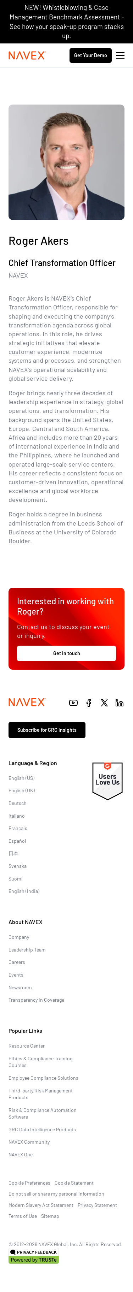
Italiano (17, 816)
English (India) (24, 891)
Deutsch (18, 803)
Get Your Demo (90, 55)
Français (18, 828)
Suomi (16, 879)
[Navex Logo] (27, 55)
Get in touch (66, 653)
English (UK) (22, 790)
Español (17, 841)
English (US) (21, 778)
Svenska (18, 866)
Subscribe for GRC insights (47, 730)
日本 (13, 853)
